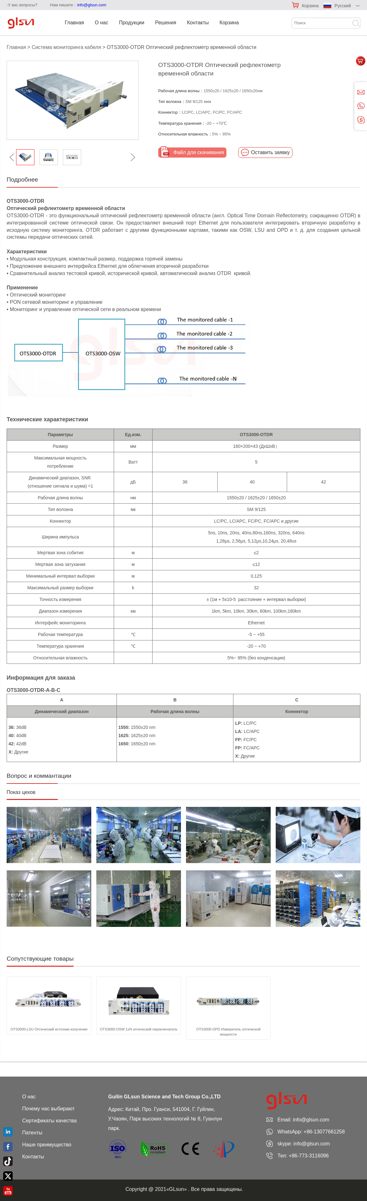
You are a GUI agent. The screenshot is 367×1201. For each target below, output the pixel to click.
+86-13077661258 (324, 1131)
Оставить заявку (270, 152)
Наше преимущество (46, 1144)
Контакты (198, 22)
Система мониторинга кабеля (66, 47)
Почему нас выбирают (48, 1108)
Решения (165, 22)
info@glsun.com (91, 5)
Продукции (131, 22)
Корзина (310, 5)
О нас (101, 22)
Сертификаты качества (49, 1120)
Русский (342, 5)
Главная (74, 22)
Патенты (32, 1132)
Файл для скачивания (198, 152)
